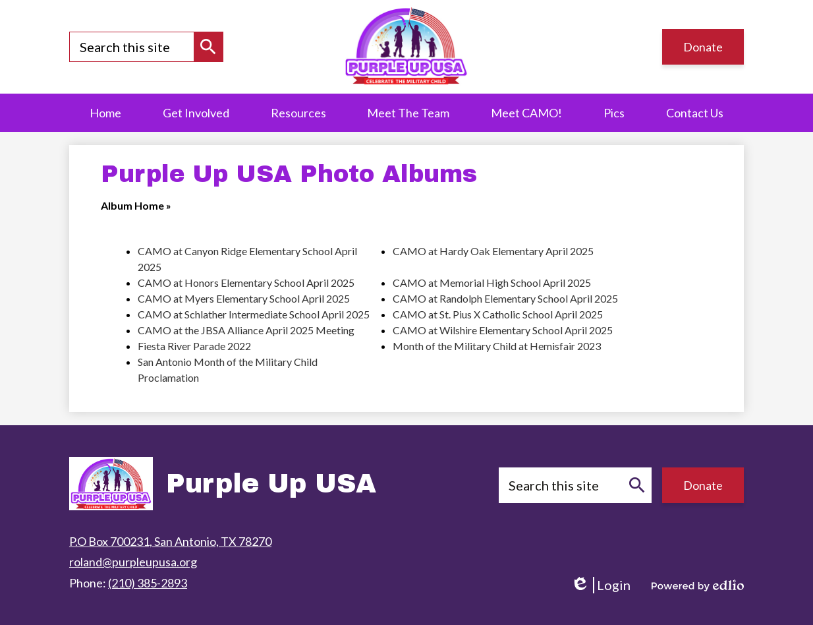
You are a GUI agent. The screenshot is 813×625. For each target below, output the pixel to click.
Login (601, 585)
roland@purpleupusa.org (133, 561)
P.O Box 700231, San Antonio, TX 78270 (170, 541)
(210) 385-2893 (147, 583)
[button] (298, 113)
